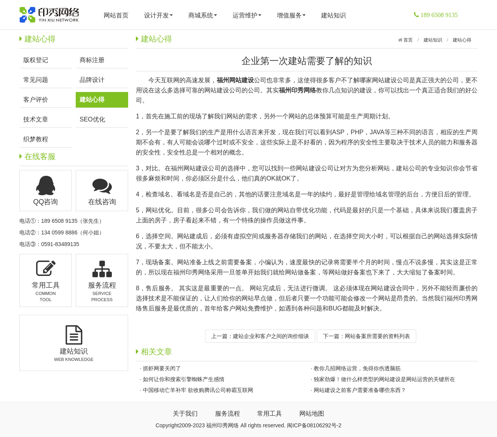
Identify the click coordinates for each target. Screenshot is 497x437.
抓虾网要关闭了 (162, 368)
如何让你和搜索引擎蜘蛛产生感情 (183, 379)
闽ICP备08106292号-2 (314, 425)
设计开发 (158, 15)
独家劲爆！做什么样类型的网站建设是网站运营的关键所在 (384, 379)
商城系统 (202, 15)
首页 (407, 40)
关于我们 (185, 413)
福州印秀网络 (191, 272)
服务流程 (227, 413)
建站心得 (462, 40)
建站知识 (333, 15)
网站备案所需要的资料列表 (377, 336)
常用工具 (269, 413)
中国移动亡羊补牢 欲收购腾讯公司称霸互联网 (198, 390)
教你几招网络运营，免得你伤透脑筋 (357, 368)
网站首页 (116, 15)
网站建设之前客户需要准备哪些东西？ (360, 390)
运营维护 (247, 15)
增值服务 (291, 15)
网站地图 (311, 413)
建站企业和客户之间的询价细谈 (271, 336)
